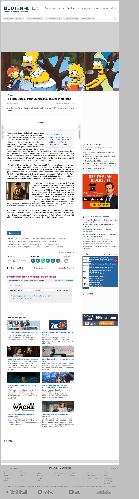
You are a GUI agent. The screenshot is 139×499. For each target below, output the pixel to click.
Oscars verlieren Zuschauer (96, 239)
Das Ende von (87, 18)
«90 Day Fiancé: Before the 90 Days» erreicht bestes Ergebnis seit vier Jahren (99, 243)
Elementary (11, 241)
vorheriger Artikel (15, 268)
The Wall (46, 247)
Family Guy (22, 241)
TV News (45, 486)
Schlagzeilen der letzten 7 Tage (95, 171)
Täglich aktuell (57, 477)
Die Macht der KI (53, 18)
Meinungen (83, 8)
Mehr (113, 8)
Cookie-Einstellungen (109, 482)
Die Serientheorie (34, 18)
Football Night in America (37, 241)
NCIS (24, 244)
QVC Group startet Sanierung (94, 168)
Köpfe (38, 480)
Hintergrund (23, 473)
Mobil (4, 477)
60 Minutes (25, 239)
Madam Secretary (14, 244)
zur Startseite (40, 268)
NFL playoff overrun (14, 247)
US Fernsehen (38, 486)
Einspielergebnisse (92, 477)
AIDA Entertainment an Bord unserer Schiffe (97, 272)
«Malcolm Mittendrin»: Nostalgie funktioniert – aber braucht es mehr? (100, 157)
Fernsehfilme (74, 486)
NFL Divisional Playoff (51, 244)
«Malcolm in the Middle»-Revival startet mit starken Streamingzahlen (100, 235)
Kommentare (14, 233)
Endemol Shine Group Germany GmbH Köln (100, 259)
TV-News (39, 473)
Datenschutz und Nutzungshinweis (108, 479)
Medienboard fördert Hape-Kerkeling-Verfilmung (101, 166)
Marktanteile (56, 475)
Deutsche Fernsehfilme (102, 486)
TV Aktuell (14, 486)
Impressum (107, 483)
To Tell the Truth (57, 247)
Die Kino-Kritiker (91, 475)
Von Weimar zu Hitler (13, 18)
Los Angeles (53, 241)
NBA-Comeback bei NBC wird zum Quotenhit (98, 226)
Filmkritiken (31, 486)
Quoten (71, 8)
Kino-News (90, 473)
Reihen (21, 475)
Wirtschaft (39, 477)
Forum (104, 8)
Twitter (4, 482)
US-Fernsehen (40, 482)
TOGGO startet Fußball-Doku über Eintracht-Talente (100, 153)
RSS (4, 473)
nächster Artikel (66, 268)
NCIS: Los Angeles (35, 244)
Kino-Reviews (74, 477)
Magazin (50, 8)
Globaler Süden (71, 18)
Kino (95, 8)
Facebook (5, 480)
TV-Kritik (72, 475)
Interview (22, 477)
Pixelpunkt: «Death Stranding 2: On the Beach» (100, 163)
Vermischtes (40, 475)
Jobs (105, 475)
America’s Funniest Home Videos (43, 239)
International (40, 478)
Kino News (8, 486)
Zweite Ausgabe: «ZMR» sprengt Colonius (99, 161)
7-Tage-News (6, 478)
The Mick (37, 247)
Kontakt (106, 477)
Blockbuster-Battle (92, 478)
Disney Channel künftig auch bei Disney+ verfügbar (99, 149)
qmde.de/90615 (69, 252)
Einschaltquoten (52, 486)
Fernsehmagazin (22, 486)
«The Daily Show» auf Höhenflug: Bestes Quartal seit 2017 (100, 221)
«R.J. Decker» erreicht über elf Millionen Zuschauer (100, 247)
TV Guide (60, 486)
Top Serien (112, 486)
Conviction (61, 239)
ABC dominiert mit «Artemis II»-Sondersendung (97, 230)
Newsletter (5, 475)
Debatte (72, 473)
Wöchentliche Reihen (59, 473)
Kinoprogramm (91, 486)
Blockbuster (67, 486)
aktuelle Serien (83, 486)
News (61, 8)
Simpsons (27, 247)
